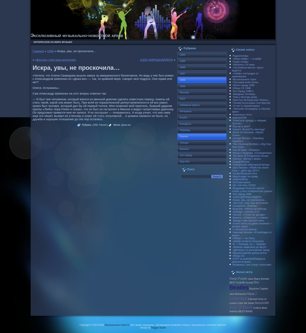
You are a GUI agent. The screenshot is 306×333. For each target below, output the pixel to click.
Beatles (239, 287)
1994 (182, 54)
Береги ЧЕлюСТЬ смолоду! (249, 129)
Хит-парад (186, 155)
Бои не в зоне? (241, 126)
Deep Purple (238, 278)
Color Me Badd (245, 303)
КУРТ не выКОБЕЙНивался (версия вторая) (248, 260)
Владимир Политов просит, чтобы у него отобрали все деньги (252, 190)
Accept (249, 282)
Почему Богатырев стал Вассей (251, 102)
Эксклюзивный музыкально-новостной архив (77, 35)
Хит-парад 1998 (242, 194)
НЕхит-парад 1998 (243, 85)
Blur (256, 282)
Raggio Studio (158, 327)
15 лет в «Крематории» (246, 105)
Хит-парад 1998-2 (243, 91)
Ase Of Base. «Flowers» (246, 149)
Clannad (252, 299)
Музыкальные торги (244, 79)
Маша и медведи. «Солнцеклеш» (252, 152)
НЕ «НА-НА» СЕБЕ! (244, 185)
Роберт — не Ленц (243, 238)
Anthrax (233, 311)
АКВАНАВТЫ (240, 179)
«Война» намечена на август (250, 247)
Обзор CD (238, 255)
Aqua (250, 293)
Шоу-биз (185, 161)
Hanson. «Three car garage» (249, 214)
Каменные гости (242, 114)
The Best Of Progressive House (251, 155)
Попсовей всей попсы (245, 82)
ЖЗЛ (182, 98)
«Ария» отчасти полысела (248, 241)
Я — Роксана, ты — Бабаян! (249, 244)
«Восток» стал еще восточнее (55, 59)
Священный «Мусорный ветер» (251, 164)
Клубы (183, 117)
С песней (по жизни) (245, 229)
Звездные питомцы (244, 94)
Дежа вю (126, 125)
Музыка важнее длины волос (250, 252)
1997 (182, 73)
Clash (250, 279)
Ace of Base (241, 307)
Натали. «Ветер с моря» (247, 158)
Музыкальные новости (117, 325)
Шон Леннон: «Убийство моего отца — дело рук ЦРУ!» (250, 169)
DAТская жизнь (242, 182)
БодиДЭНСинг (241, 161)
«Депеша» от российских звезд (251, 249)
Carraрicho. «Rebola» (245, 205)
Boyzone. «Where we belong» (250, 208)
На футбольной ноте (245, 173)
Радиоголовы (240, 55)
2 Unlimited (243, 296)
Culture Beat (260, 308)
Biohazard (240, 294)
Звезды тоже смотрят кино (248, 220)
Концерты (185, 123)
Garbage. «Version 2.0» (246, 211)
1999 (182, 86)
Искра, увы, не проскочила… (250, 199)
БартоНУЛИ (240, 117)
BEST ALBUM (237, 282)
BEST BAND (245, 311)
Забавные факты (190, 105)
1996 (182, 67)
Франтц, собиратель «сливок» (250, 217)
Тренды (184, 142)
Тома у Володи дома (245, 97)
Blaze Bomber (261, 279)
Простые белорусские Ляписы (250, 99)
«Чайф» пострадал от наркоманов (245, 75)
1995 (182, 61)
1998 (50, 51)
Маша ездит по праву (245, 176)
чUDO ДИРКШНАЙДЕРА (156, 59)
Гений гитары (240, 61)
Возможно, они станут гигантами (252, 264)
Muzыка (184, 92)
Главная (38, 51)
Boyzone (254, 288)
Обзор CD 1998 (242, 88)
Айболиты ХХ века (244, 64)
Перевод (185, 130)
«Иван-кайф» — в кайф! (247, 58)
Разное (103, 125)
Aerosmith (262, 303)
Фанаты (184, 148)
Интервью (185, 111)
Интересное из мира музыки (53, 42)
